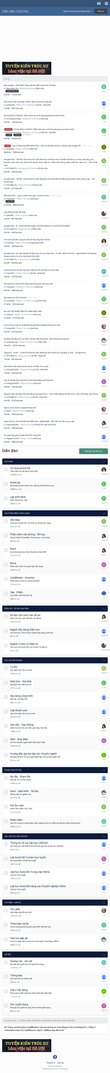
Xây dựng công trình (21, 695)
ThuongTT (11, 199)
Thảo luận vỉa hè (19, 923)
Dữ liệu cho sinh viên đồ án (45, 425)
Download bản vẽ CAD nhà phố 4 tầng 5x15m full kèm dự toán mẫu (31, 270)
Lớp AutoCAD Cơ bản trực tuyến (28, 857)
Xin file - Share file (43, 105)
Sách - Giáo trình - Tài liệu (24, 791)
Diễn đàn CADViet (15, 11)
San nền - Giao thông (22, 724)
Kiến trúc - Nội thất (48, 132)
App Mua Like (12, 88)
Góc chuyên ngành (13, 660)
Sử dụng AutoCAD (36, 243)
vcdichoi (10, 243)
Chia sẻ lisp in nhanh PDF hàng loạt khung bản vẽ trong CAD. (28, 284)
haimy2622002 (13, 369)
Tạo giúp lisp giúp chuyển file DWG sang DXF (22, 435)
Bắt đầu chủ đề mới (93, 451)
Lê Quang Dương (14, 119)
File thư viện (43, 168)
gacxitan (10, 215)
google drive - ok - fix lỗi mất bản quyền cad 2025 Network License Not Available (37, 226)
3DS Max (36, 259)
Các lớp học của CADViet (16, 836)
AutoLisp (44, 119)
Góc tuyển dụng (19, 1004)
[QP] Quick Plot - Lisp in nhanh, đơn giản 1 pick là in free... (27, 195)
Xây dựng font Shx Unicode (15, 297)
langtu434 (11, 328)
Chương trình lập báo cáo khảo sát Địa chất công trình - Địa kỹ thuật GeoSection (36, 339)
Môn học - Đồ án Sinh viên (16, 608)
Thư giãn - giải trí (12, 902)
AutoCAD (8, 461)
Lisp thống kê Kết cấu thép (15, 212)
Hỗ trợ (7, 954)
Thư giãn (15, 909)
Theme (51, 1063)
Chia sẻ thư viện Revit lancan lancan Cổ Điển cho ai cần (26, 366)
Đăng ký (100, 11)
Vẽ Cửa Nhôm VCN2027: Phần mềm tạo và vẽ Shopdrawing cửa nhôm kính (34, 115)
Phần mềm (40, 88)
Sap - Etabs (16, 592)
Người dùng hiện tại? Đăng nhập (77, 11)
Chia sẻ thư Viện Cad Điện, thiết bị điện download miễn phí (28, 102)
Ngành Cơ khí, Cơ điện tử (24, 643)
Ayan (9, 411)
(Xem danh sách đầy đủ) (63, 1021)
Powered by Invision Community (55, 1069)
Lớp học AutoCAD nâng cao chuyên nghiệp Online (38, 886)
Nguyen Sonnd (13, 438)
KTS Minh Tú (12, 168)
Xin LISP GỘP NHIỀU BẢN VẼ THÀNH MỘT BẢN (23, 311)
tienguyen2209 (13, 383)
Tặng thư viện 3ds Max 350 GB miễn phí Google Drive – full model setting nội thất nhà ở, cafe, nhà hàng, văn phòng (51, 394)
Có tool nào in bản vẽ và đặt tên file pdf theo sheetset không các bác (32, 325)
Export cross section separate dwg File (20, 408)
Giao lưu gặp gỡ (19, 938)
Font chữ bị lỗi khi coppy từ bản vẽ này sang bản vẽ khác (27, 240)
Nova (13, 563)
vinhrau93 (11, 105)
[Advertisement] (55, 37)
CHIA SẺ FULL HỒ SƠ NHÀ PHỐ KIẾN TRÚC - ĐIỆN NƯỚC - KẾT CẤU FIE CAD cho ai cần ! (39, 421)
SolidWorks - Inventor (22, 577)
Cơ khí (13, 666)
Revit (13, 548)
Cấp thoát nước (19, 710)
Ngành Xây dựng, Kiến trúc (25, 629)
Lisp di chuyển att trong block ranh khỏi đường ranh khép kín (28, 380)
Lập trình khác (41, 301)
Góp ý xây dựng (19, 989)
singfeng (10, 149)
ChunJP (10, 314)
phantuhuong (12, 342)
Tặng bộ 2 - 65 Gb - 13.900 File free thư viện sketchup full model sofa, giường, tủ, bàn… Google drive (45, 353)
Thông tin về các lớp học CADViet (29, 842)
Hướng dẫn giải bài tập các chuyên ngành (33, 753)
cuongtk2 (11, 301)
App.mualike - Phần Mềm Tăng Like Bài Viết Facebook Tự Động (30, 85)
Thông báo (16, 975)
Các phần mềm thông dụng (17, 513)
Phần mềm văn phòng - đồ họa (27, 534)
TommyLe (11, 287)
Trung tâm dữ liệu (13, 770)
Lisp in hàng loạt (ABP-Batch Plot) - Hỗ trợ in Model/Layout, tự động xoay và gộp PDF (46, 146)
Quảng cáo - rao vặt (21, 961)
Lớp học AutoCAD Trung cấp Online (30, 871)
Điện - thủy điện (19, 739)
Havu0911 (11, 273)
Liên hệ (60, 1063)
